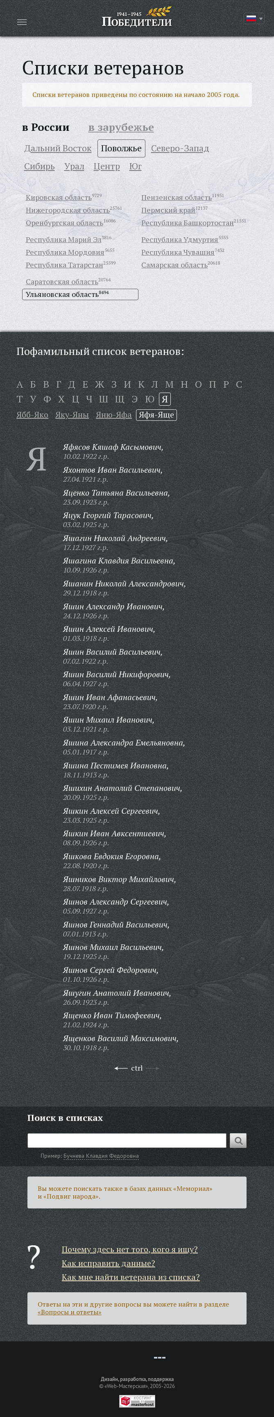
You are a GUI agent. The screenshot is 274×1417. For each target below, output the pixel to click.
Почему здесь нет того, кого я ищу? (130, 1249)
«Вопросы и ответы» (70, 1311)
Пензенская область (176, 197)
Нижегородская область (68, 210)
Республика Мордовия (65, 252)
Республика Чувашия (178, 252)
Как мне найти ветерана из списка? (131, 1276)
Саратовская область (62, 281)
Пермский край (168, 210)
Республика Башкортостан (187, 222)
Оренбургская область (64, 222)
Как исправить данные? (108, 1263)
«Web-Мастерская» (126, 1386)
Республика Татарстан (64, 264)
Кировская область (59, 197)
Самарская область (174, 264)
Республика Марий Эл (64, 239)
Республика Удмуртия (179, 239)
